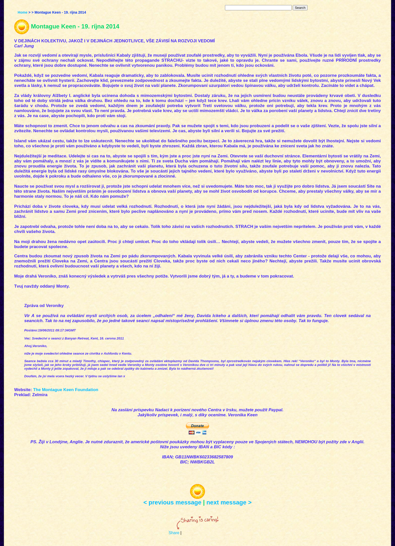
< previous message (172, 502)
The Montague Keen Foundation (65, 389)
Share (174, 533)
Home (22, 12)
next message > (228, 502)
